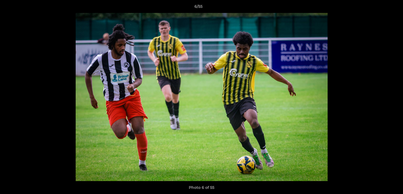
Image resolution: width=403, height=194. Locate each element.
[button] (380, 7)
